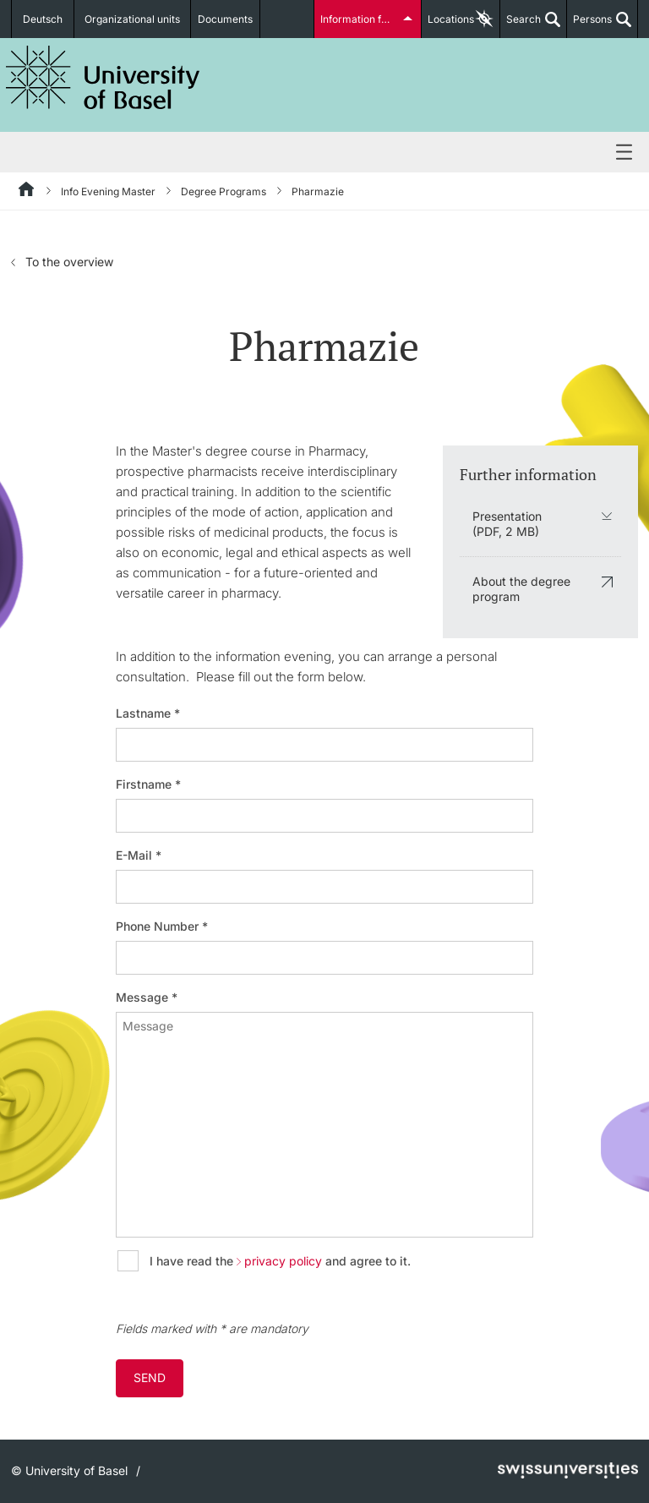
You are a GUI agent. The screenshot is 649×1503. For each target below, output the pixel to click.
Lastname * (148, 713)
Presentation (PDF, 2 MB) (507, 523)
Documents (225, 19)
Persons (589, 25)
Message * (146, 997)
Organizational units (132, 19)
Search (520, 25)
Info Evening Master (108, 191)
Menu (324, 153)
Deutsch (43, 19)
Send (150, 1377)
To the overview (69, 261)
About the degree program (521, 589)
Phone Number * (162, 926)
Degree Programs (223, 191)
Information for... (359, 19)
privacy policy (283, 1261)
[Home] (27, 192)
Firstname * (148, 784)
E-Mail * (138, 855)
